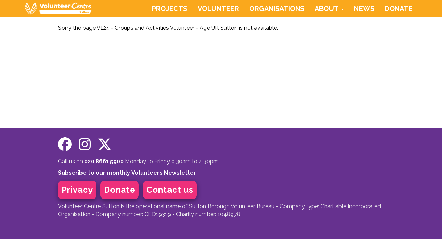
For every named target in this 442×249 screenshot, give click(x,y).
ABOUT (329, 8)
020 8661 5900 (104, 161)
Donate (119, 190)
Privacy (77, 190)
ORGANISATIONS (276, 8)
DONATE (399, 8)
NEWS (364, 8)
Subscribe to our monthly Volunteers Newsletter (127, 172)
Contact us (169, 190)
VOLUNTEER (218, 8)
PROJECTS (169, 8)
